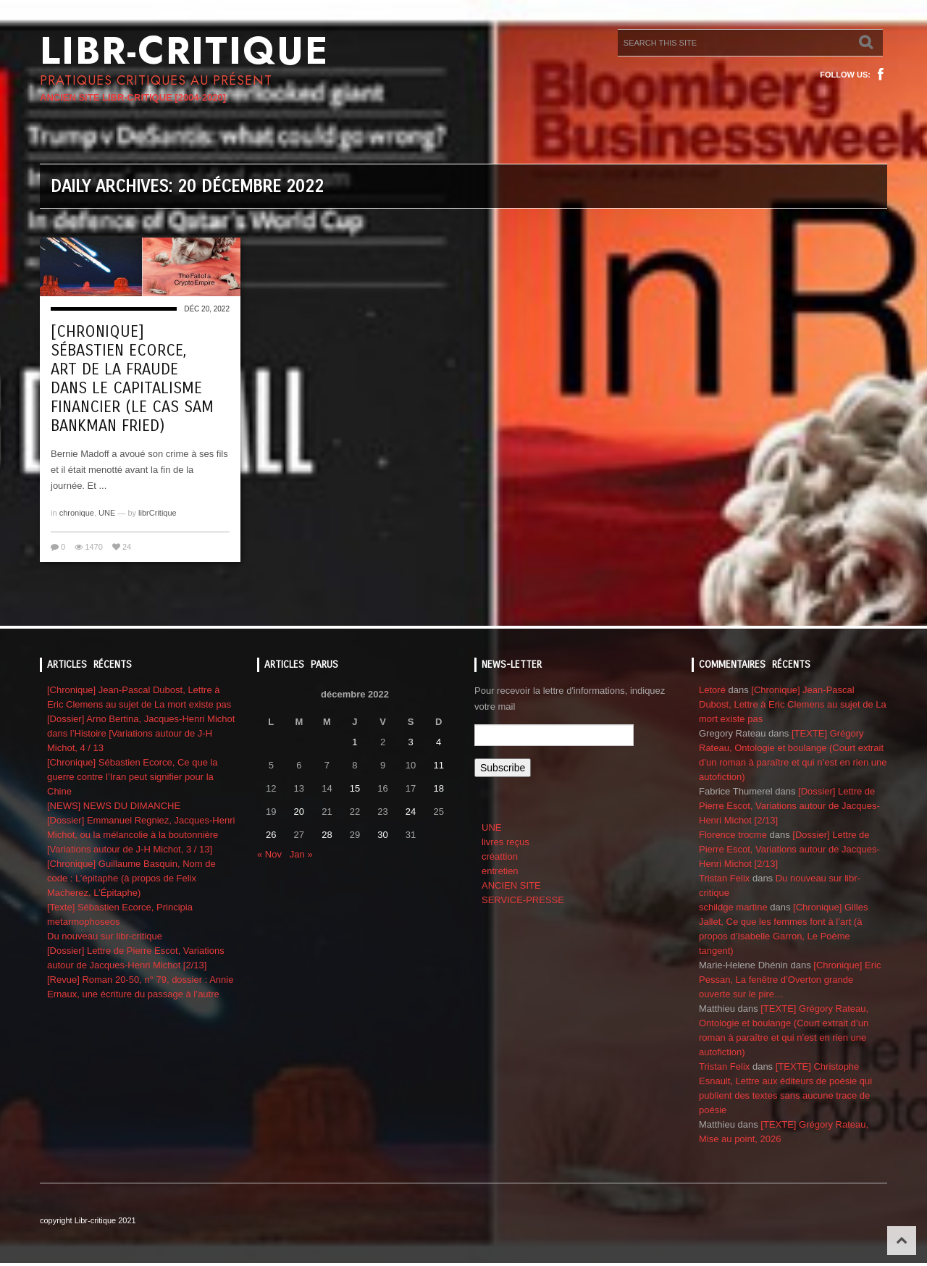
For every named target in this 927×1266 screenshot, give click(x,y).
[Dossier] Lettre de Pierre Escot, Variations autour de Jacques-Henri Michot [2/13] (789, 806)
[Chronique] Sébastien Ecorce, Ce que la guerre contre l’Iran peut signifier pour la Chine (132, 777)
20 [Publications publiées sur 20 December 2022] (299, 811)
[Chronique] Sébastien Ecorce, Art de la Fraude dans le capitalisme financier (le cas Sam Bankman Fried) (132, 378)
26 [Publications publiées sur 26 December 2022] (271, 834)
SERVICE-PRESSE (523, 899)
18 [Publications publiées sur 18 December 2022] (438, 788)
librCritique (157, 512)
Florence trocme (733, 834)
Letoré (712, 689)
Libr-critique (184, 50)
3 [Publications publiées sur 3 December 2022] (410, 742)
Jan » (301, 854)
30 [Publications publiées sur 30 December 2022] (382, 834)
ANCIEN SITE (511, 885)
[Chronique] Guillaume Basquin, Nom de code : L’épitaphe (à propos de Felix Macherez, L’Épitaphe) (131, 878)
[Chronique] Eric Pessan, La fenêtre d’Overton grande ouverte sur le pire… (790, 979)
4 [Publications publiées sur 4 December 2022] (438, 742)
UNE (106, 512)
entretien (500, 870)
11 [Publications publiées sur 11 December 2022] (438, 765)
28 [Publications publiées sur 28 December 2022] (327, 834)
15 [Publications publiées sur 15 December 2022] (355, 788)
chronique (76, 512)
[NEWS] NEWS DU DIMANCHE (113, 805)
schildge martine (733, 907)
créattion (500, 856)
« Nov (269, 854)
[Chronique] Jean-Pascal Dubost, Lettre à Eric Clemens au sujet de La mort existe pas (792, 704)
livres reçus (505, 842)
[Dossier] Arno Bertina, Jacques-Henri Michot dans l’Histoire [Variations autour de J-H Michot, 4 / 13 (141, 733)
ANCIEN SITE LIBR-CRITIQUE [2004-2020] (133, 97)
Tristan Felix (724, 878)
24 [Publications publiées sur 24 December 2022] (411, 811)
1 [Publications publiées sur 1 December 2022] (354, 742)
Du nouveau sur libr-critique (104, 936)
